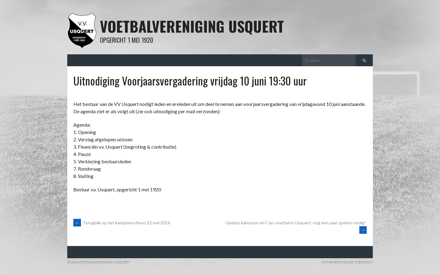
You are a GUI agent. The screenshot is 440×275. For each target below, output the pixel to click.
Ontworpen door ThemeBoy (347, 262)
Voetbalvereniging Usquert (192, 26)
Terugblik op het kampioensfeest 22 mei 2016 (121, 222)
